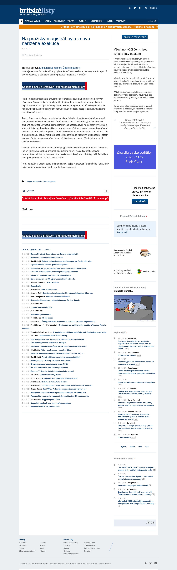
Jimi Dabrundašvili (50, 325)
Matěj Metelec (133, 483)
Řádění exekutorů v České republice (41, 182)
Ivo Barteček (132, 389)
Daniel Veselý (133, 368)
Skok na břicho (52, 282)
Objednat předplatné (135, 37)
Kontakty (66, 545)
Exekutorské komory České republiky (59, 67)
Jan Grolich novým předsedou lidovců (135, 485)
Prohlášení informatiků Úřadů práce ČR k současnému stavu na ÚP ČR (59, 346)
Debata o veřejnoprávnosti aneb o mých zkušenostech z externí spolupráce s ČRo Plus (136, 373)
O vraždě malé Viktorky (129, 355)
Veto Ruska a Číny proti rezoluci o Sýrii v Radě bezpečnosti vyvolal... (58, 339)
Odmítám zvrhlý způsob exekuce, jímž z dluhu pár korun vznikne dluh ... (59, 268)
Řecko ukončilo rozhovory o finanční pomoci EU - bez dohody (55, 300)
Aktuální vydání (33, 21)
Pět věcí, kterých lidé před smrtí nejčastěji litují (49, 368)
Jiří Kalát (34, 336)
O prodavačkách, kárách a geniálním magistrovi (49, 265)
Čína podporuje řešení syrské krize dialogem (48, 343)
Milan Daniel (35, 289)
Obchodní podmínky (70, 554)
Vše (147, 447)
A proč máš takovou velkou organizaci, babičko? (61, 357)
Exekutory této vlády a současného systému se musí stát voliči (67, 385)
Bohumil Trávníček (38, 282)
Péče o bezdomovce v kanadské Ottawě (56, 350)
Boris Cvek (132, 338)
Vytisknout (28, 191)
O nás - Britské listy (70, 543)
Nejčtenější (97, 21)
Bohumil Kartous (134, 412)
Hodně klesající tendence (40, 314)
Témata (72, 21)
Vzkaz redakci (89, 545)
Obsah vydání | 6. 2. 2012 (36, 249)
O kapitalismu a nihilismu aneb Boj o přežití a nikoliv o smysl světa (79, 332)
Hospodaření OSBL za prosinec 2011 (45, 407)
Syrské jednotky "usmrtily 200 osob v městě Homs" (51, 361)
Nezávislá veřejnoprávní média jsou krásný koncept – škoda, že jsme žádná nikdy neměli (136, 405)
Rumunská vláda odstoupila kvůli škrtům (47, 258)
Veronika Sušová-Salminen (41, 332)
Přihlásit (151, 8)
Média (42, 548)
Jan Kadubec (36, 400)
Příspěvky (120, 21)
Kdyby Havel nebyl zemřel (51, 375)
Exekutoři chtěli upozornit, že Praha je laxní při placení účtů (54, 272)
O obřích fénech (127, 437)
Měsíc (132, 447)
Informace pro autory (92, 548)
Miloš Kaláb (35, 350)
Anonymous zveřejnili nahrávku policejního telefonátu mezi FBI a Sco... (59, 393)
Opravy (66, 548)
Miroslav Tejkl (36, 293)
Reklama (66, 551)
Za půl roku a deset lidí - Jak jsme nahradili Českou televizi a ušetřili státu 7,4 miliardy (135, 394)
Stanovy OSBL (89, 543)
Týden (123, 447)
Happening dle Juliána (51, 400)
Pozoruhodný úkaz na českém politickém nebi (59, 378)
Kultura (21, 548)
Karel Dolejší (36, 261)
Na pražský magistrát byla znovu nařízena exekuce (51, 275)
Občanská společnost (27, 551)
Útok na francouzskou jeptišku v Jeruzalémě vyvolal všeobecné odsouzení (135, 478)
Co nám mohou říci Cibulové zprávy (53, 336)
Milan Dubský (36, 385)
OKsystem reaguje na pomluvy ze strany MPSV (49, 364)
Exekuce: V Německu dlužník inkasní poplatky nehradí (52, 371)
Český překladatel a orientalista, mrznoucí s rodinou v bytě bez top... (69, 322)
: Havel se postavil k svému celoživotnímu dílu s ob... (68, 293)
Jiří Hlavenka (133, 435)
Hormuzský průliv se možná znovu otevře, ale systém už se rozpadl (136, 363)
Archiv (48, 21)
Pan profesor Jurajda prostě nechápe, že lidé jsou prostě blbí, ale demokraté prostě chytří (135, 428)
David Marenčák (134, 400)
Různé (42, 551)
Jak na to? (122, 232)
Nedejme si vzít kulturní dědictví (54, 382)
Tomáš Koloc (36, 318)
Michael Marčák (37, 304)
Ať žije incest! (47, 318)
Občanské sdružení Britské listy (46, 563)
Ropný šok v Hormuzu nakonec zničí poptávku (136, 383)
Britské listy (38, 11)
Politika (42, 545)
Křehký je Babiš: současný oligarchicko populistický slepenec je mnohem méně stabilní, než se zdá (133, 417)
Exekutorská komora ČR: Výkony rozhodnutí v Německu (53, 279)
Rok (140, 447)
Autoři (110, 21)
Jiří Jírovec (35, 375)
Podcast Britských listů (129, 216)
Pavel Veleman (133, 352)
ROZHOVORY (59, 21)
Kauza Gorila (36, 286)
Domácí (43, 543)
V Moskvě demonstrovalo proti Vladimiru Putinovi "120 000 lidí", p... (57, 353)
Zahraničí (22, 543)
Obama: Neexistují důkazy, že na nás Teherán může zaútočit (54, 254)
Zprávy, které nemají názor (42, 307)
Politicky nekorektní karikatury (130, 289)
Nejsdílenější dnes (123, 458)
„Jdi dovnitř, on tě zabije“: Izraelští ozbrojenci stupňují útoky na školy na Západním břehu (137, 469)
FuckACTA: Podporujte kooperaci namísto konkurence (64, 389)
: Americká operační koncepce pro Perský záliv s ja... (67, 261)
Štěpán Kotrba (36, 389)
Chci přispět (140, 201)
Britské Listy (136, 545)
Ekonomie (22, 545)
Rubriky (83, 21)
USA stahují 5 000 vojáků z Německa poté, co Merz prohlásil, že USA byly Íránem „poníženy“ (136, 503)
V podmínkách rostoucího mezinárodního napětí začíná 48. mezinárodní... (60, 396)
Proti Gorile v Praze (49, 289)
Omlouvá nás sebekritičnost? (57, 297)
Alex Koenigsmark (38, 297)
